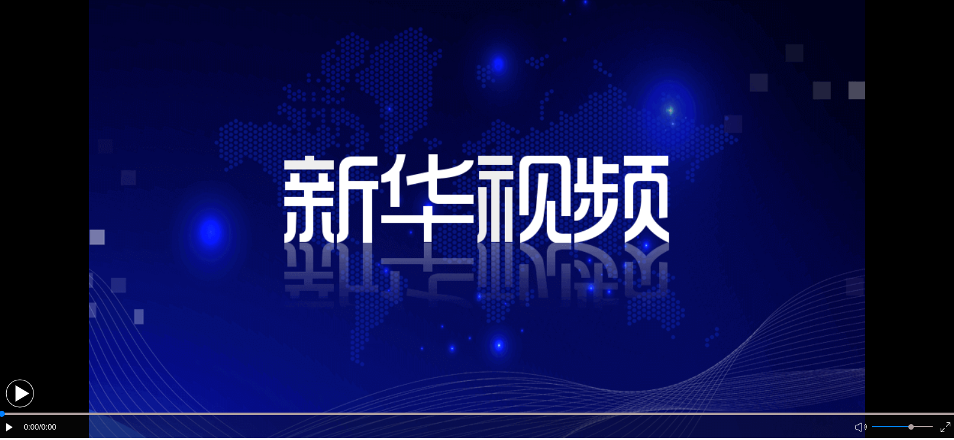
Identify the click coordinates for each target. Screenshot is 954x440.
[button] (19, 393)
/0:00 (47, 426)
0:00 (31, 426)
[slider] (911, 427)
